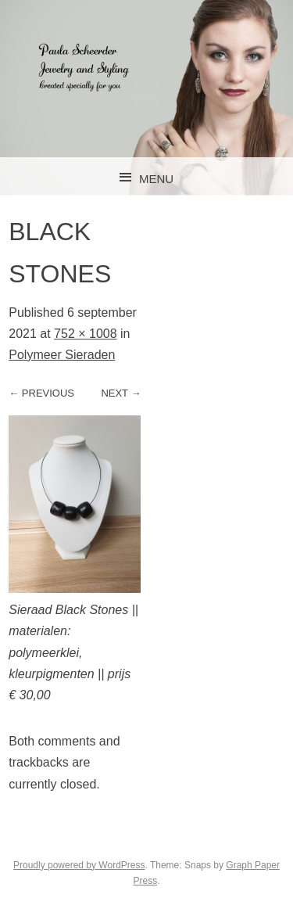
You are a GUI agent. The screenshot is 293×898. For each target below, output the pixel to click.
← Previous (41, 393)
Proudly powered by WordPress (79, 865)
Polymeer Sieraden (62, 354)
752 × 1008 (85, 333)
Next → (121, 393)
